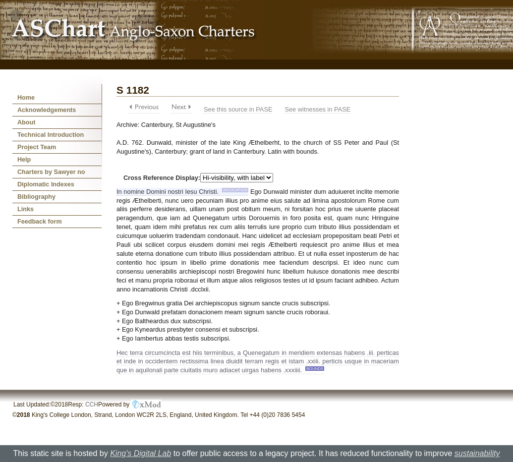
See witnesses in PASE (317, 109)
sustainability (477, 453)
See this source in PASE (238, 109)
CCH (91, 404)
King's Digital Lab (140, 453)
